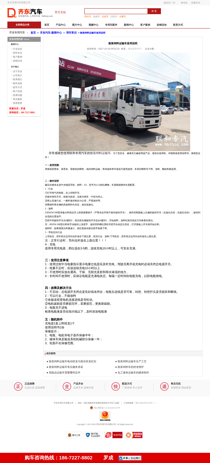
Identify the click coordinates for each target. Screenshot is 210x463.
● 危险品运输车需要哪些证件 (63, 372)
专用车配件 (111, 25)
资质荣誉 (17, 103)
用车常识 (71, 32)
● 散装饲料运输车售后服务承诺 (65, 367)
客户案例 (145, 25)
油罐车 (96, 16)
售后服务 (17, 99)
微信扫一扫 (169, 2)
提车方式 (17, 87)
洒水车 (87, 16)
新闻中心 (129, 25)
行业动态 (17, 49)
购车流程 (17, 83)
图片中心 (77, 25)
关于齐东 (17, 71)
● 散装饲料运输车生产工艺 (131, 361)
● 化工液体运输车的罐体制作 (132, 372)
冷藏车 (122, 16)
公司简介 (17, 75)
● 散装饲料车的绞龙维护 (129, 367)
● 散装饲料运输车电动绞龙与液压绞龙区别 (71, 361)
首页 (46, 25)
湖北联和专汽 (135, 48)
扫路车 (113, 16)
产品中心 (61, 25)
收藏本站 (195, 2)
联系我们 (17, 79)
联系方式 (178, 25)
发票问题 (17, 95)
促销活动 (162, 25)
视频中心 (93, 25)
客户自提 (17, 91)
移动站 (184, 2)
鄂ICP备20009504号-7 (144, 403)
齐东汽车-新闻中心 (51, 32)
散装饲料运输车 (100, 153)
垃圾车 (105, 16)
